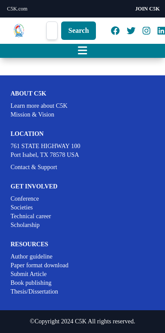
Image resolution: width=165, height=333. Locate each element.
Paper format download (39, 265)
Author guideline (31, 256)
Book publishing (31, 283)
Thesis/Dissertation (34, 291)
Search (78, 30)
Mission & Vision (32, 114)
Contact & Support (34, 167)
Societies (22, 207)
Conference (25, 198)
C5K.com (17, 9)
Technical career (31, 216)
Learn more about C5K (39, 106)
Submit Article (29, 274)
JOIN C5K (147, 9)
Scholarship (25, 225)
